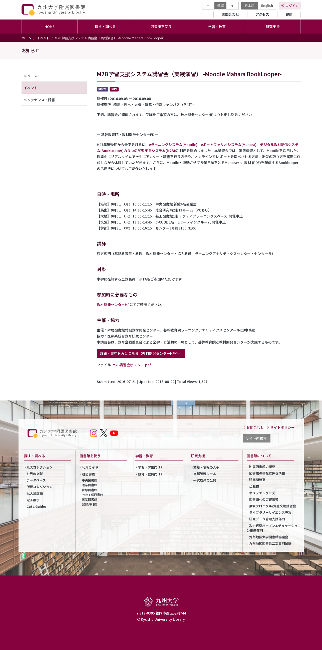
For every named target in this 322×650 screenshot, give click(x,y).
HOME (50, 26)
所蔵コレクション (40, 486)
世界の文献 (35, 473)
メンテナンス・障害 (39, 99)
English (267, 5)
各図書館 (88, 474)
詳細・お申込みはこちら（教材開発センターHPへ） (141, 353)
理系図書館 (89, 485)
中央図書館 (89, 480)
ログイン (291, 5)
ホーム (26, 38)
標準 (220, 5)
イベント (43, 38)
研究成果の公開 (204, 480)
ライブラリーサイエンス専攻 (270, 512)
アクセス (262, 14)
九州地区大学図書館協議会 (268, 536)
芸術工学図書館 (92, 494)
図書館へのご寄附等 (263, 499)
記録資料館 (89, 504)
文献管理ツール (204, 473)
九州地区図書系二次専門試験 (270, 543)
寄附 (288, 14)
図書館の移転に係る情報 (267, 473)
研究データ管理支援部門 (267, 518)
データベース (36, 480)
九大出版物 (35, 493)
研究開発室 (257, 479)
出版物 (254, 486)
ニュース (30, 75)
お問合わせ (230, 14)
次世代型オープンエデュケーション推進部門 (272, 528)
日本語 (249, 5)
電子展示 (33, 500)
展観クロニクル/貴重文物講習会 (272, 506)
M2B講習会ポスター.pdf (132, 364)
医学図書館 (89, 490)
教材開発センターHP (113, 304)
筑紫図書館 (89, 499)
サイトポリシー (281, 427)
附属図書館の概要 (262, 466)
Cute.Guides (37, 506)
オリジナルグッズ (262, 492)
